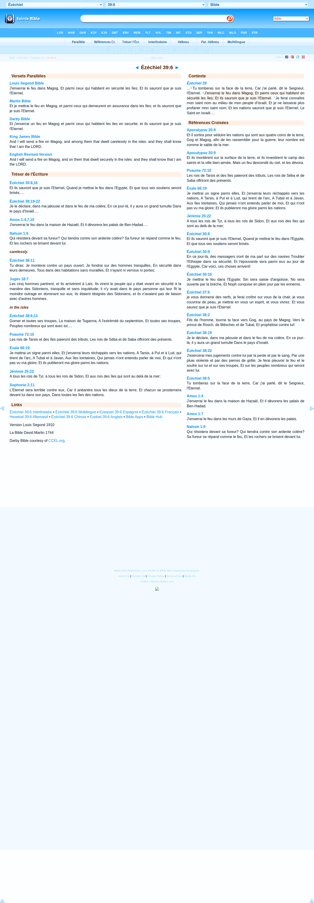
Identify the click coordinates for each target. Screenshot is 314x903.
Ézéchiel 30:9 (198, 252)
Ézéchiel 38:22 (199, 351)
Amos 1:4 (195, 396)
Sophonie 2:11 (22, 385)
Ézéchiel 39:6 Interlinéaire (31, 412)
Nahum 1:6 (19, 233)
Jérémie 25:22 (22, 371)
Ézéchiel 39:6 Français (160, 412)
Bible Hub (154, 417)
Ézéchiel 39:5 (198, 378)
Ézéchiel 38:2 (198, 315)
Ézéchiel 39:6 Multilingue (75, 412)
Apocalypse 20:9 (201, 153)
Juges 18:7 (19, 279)
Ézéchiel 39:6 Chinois (69, 417)
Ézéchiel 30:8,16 (24, 183)
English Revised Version (31, 154)
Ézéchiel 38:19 (199, 333)
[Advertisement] (157, 479)
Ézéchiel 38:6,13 (24, 316)
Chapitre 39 (37, 57)
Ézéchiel (23, 57)
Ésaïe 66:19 (20, 348)
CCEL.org (57, 441)
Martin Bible (20, 101)
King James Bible (25, 137)
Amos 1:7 (195, 414)
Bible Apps (134, 417)
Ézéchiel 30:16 (199, 274)
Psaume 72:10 (22, 334)
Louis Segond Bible (27, 83)
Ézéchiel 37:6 (198, 292)
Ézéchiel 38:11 (22, 260)
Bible (12, 57)
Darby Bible (20, 119)
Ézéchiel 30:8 (198, 234)
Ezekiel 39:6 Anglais (106, 417)
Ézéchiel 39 (196, 83)
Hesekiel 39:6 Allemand (29, 417)
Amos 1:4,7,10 (22, 220)
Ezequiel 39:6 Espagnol (119, 412)
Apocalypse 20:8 (201, 130)
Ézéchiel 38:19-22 (25, 201)
